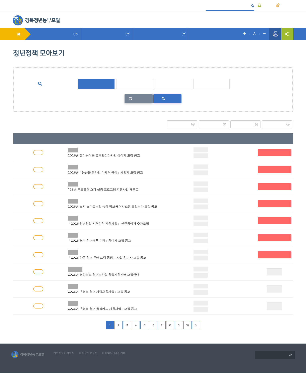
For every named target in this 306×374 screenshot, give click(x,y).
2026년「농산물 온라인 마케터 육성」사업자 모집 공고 (122, 169)
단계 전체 (96, 84)
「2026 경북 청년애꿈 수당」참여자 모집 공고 (122, 237)
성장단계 (211, 84)
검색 (167, 99)
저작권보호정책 (92, 353)
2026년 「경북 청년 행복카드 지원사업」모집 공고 (122, 305)
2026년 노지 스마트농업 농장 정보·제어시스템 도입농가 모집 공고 (122, 203)
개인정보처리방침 (66, 353)
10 (187, 324)
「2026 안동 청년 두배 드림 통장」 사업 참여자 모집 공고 (122, 254)
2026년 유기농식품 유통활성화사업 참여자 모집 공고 (122, 152)
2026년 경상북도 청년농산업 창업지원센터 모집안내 (122, 271)
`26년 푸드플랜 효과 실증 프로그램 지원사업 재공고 (122, 186)
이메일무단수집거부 (119, 353)
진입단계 (134, 84)
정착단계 (173, 84)
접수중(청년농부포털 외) (275, 152)
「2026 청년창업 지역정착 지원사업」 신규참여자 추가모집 (122, 220)
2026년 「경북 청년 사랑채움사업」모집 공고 (122, 288)
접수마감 (275, 271)
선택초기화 (141, 99)
